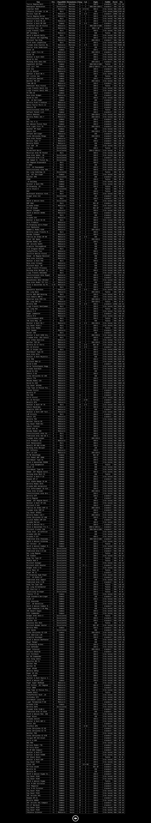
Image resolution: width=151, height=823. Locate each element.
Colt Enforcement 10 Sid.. (38, 489)
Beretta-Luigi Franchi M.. (38, 232)
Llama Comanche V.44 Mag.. (38, 608)
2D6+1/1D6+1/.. (95, 67)
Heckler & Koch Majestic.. (38, 357)
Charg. (80, 2)
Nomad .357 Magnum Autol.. (38, 472)
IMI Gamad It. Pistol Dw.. (38, 160)
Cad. (85, 2)
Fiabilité (107, 2)
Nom (38, 2)
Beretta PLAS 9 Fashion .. (38, 102)
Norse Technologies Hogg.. (38, 366)
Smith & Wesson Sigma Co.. (38, 774)
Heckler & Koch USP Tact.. (38, 412)
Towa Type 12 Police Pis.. (38, 690)
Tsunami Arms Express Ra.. (38, 45)
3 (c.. (85, 565)
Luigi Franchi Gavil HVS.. (38, 91)
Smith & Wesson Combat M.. (38, 546)
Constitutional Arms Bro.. (38, 493)
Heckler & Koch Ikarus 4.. (38, 678)
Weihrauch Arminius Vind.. (38, 194)
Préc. (53, 2)
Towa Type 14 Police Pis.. (38, 388)
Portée (115, 2)
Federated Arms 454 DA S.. (38, 436)
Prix (121, 2)
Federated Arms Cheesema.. (38, 539)
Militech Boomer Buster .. (38, 625)
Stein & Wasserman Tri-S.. (38, 527)
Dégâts (96, 2)
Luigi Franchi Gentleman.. (38, 306)
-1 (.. (53, 529)
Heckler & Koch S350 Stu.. (38, 335)
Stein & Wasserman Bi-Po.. (38, 285)
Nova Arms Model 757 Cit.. (38, 282)
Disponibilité (61, 2)
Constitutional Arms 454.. (38, 170)
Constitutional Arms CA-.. (38, 433)
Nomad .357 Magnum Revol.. (38, 501)
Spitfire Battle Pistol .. (38, 254)
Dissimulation (71, 2)
